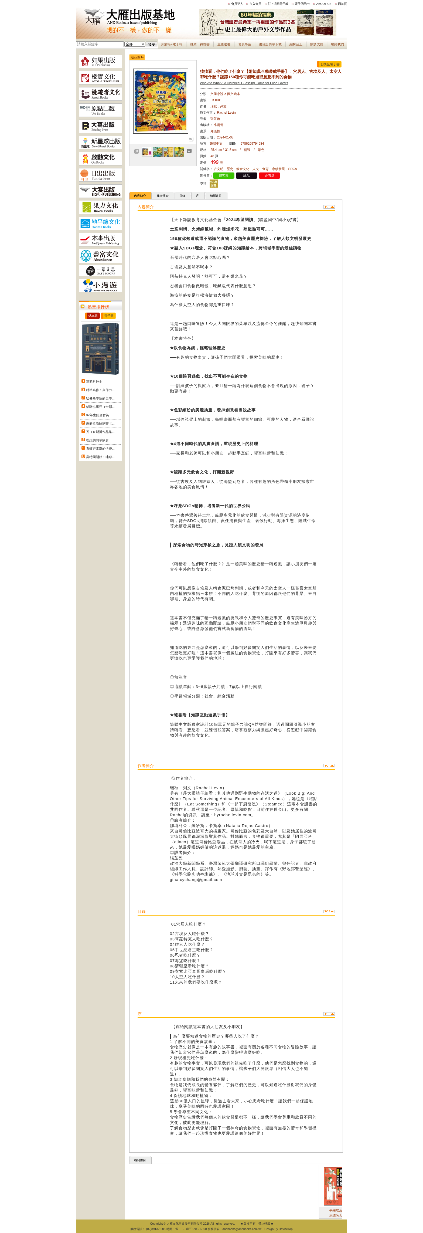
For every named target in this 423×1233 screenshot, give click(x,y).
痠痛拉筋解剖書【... (100, 423)
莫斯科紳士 (94, 382)
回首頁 (342, 3)
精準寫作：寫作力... (100, 390)
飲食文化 (242, 169)
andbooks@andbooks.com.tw (242, 1229)
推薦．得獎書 (200, 44)
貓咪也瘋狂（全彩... (100, 407)
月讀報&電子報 (171, 44)
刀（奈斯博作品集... (100, 432)
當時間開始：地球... (100, 457)
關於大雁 (316, 44)
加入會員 (255, 3)
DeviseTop (285, 1229)
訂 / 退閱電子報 (278, 3)
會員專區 (244, 44)
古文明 (218, 169)
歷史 (230, 169)
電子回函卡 (302, 3)
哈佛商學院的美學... (100, 398)
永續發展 (278, 169)
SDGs (292, 169)
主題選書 (223, 44)
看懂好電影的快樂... (100, 448)
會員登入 (237, 3)
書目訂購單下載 (270, 44)
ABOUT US (324, 3)
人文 (256, 169)
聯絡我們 (337, 44)
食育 (265, 169)
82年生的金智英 (97, 415)
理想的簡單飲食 (97, 440)
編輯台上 (295, 44)
